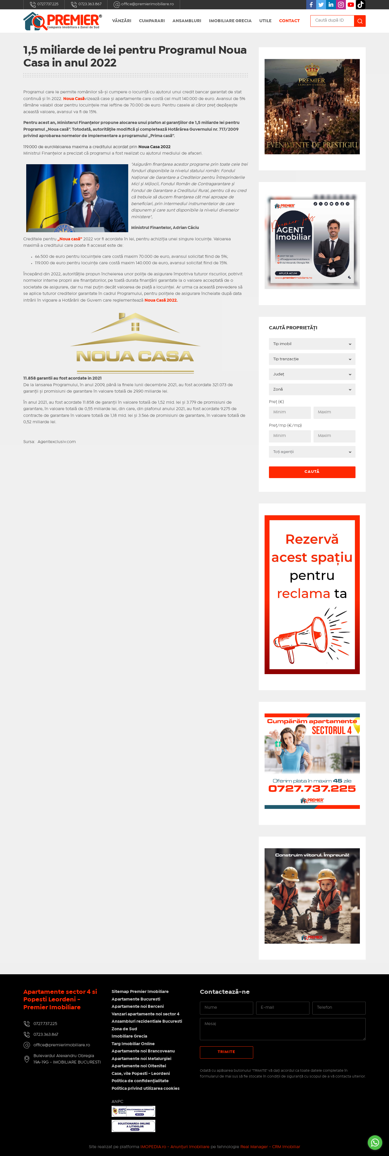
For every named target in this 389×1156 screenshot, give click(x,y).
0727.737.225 (44, 4)
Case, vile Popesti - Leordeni (141, 1073)
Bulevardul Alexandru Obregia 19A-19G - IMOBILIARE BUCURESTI (67, 1059)
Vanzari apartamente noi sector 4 (145, 1014)
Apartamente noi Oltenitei (139, 1066)
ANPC (117, 1101)
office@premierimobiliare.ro (143, 4)
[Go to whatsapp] (375, 1142)
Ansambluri (187, 21)
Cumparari (152, 21)
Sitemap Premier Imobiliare (140, 992)
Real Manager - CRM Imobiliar (270, 1147)
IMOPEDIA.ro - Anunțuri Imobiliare (175, 1147)
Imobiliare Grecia (230, 21)
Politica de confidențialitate (140, 1081)
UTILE (265, 21)
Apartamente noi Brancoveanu (143, 1051)
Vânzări (121, 21)
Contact (289, 21)
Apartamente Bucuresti (136, 999)
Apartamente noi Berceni (138, 1006)
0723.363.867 (86, 4)
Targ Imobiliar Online (133, 1044)
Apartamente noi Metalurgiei (141, 1059)
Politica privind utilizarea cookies (145, 1088)
